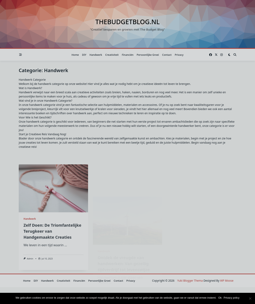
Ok (220, 297)
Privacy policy (231, 297)
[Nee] (250, 298)
